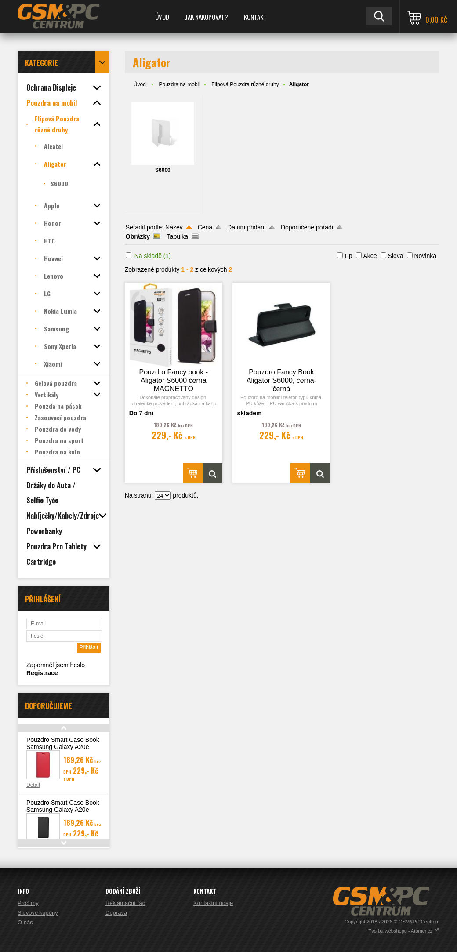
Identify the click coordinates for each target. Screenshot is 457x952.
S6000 (162, 170)
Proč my (28, 903)
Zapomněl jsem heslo (55, 665)
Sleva (395, 255)
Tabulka (177, 236)
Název (174, 227)
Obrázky (138, 236)
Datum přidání (246, 227)
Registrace (42, 672)
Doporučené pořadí (307, 227)
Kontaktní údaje (213, 903)
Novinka (425, 255)
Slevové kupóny (38, 912)
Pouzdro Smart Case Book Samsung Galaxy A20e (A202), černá (62, 809)
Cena (205, 227)
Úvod (162, 17)
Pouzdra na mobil (179, 84)
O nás (25, 922)
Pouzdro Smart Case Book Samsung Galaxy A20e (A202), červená (62, 746)
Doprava (116, 912)
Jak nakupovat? (206, 17)
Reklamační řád (125, 903)
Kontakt (255, 17)
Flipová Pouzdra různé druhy (245, 84)
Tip (348, 255)
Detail (33, 785)
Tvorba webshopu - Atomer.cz (403, 931)
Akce (370, 255)
